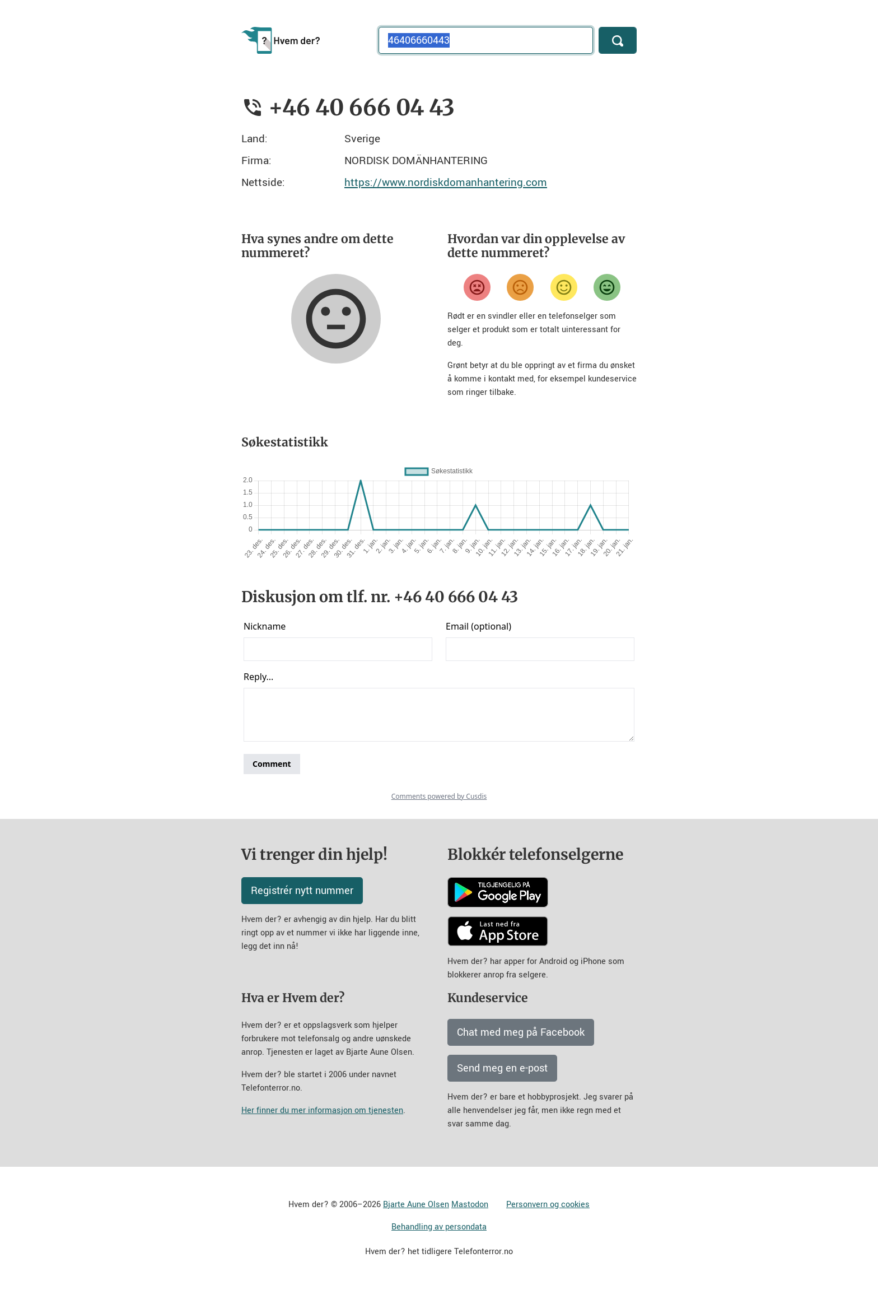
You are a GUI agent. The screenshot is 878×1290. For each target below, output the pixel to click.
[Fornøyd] (563, 287)
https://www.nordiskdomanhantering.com (445, 182)
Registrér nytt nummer (302, 890)
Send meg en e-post (502, 1068)
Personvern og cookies (548, 1204)
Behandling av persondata (439, 1227)
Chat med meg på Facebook (521, 1032)
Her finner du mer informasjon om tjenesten (322, 1110)
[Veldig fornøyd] (607, 287)
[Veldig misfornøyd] (477, 287)
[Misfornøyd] (520, 287)
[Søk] (618, 40)
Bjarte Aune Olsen (416, 1204)
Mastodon (469, 1204)
